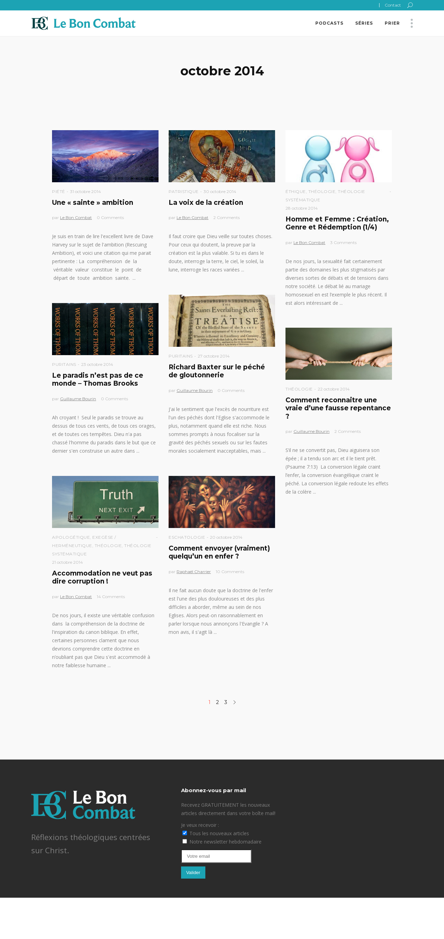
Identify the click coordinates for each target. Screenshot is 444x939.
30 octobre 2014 (220, 191)
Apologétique (71, 537)
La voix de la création (206, 203)
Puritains (181, 356)
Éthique (295, 191)
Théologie (322, 191)
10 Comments (230, 571)
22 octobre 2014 (334, 389)
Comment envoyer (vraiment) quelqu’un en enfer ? (219, 552)
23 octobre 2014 (97, 364)
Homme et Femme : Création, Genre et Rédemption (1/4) (337, 223)
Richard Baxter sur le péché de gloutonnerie (217, 371)
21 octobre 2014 (67, 562)
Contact (393, 5)
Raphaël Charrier (194, 571)
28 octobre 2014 (301, 208)
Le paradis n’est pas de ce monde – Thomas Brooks (97, 379)
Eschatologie (187, 537)
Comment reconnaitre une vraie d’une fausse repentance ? (338, 408)
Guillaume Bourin (195, 390)
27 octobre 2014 (214, 356)
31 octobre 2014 (85, 191)
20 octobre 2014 (226, 537)
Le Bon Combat (76, 217)
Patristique (184, 191)
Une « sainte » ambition (92, 203)
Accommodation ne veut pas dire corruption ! (102, 577)
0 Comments (110, 217)
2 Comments (226, 217)
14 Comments (111, 596)
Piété (58, 191)
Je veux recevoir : (200, 825)
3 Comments (343, 242)
